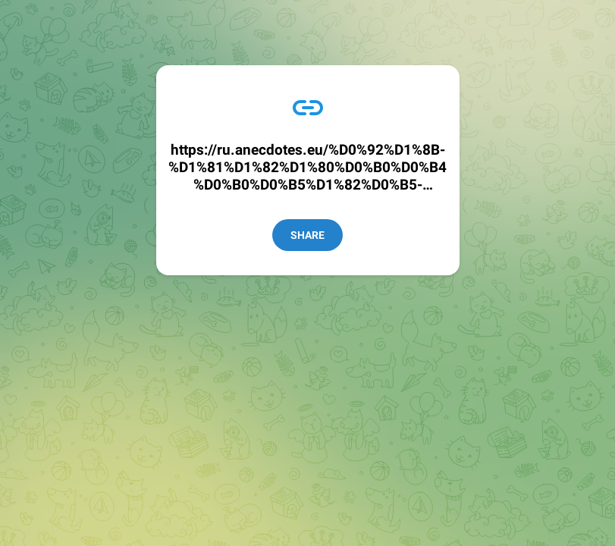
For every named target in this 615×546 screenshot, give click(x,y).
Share (307, 235)
